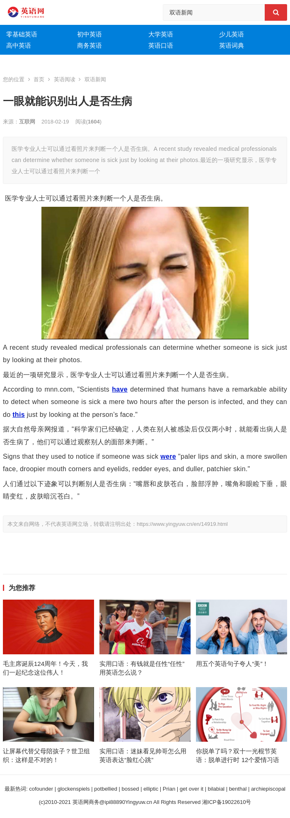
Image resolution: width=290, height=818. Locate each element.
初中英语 (89, 34)
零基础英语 (21, 34)
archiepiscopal (268, 789)
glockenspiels (74, 789)
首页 (39, 79)
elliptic (150, 789)
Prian (169, 789)
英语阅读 (64, 79)
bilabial (216, 789)
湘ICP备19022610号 (226, 802)
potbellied (105, 789)
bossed (130, 789)
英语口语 (160, 45)
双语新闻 (95, 79)
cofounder (41, 789)
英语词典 (231, 45)
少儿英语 (231, 34)
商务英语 (89, 45)
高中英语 (18, 45)
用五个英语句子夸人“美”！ (232, 663)
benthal (238, 789)
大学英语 (160, 34)
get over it (191, 789)
